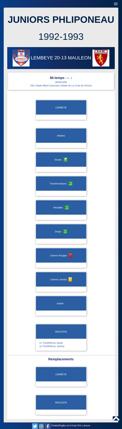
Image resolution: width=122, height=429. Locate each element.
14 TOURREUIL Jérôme (52, 346)
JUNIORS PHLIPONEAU (61, 19)
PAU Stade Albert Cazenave (61, 85)
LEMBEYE (34, 57)
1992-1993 (61, 36)
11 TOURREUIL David (51, 343)
